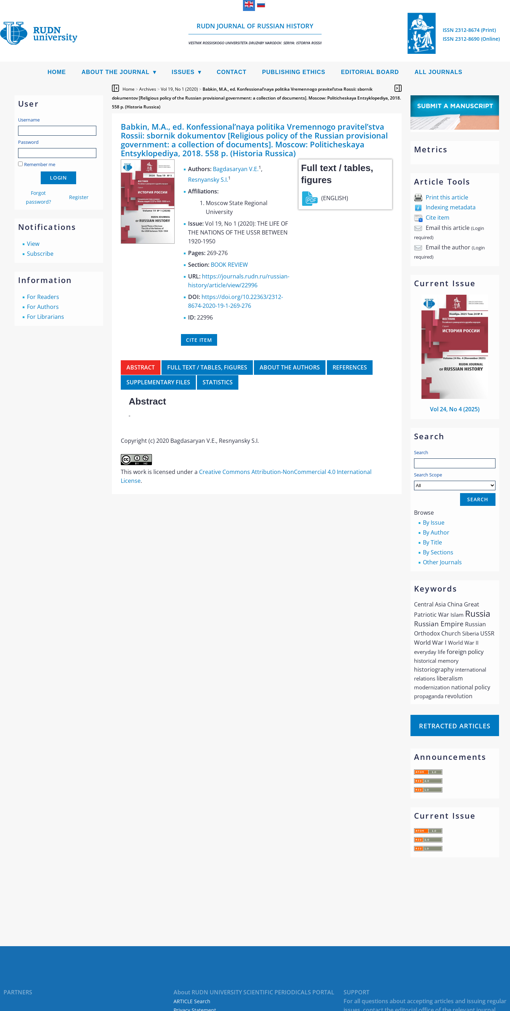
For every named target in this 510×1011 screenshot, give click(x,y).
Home (56, 72)
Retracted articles (455, 726)
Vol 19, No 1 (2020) (179, 89)
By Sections (438, 552)
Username (29, 120)
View (33, 244)
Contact (231, 72)
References (350, 367)
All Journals (439, 72)
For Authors (43, 307)
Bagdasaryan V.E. (236, 169)
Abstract (140, 367)
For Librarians (45, 317)
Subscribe (40, 254)
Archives (147, 89)
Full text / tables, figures (207, 367)
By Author (436, 532)
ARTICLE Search (192, 1001)
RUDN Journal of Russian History (255, 33)
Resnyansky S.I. (208, 179)
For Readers (43, 297)
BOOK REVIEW (229, 265)
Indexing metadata (451, 207)
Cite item (437, 217)
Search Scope (454, 480)
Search (421, 452)
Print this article (447, 197)
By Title (432, 542)
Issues (183, 72)
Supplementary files (158, 382)
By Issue (433, 522)
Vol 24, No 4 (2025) (455, 409)
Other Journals (442, 562)
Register (79, 197)
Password (28, 142)
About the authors (290, 367)
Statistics (218, 382)
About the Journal (115, 72)
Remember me (39, 164)
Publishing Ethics (293, 72)
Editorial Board (370, 72)
